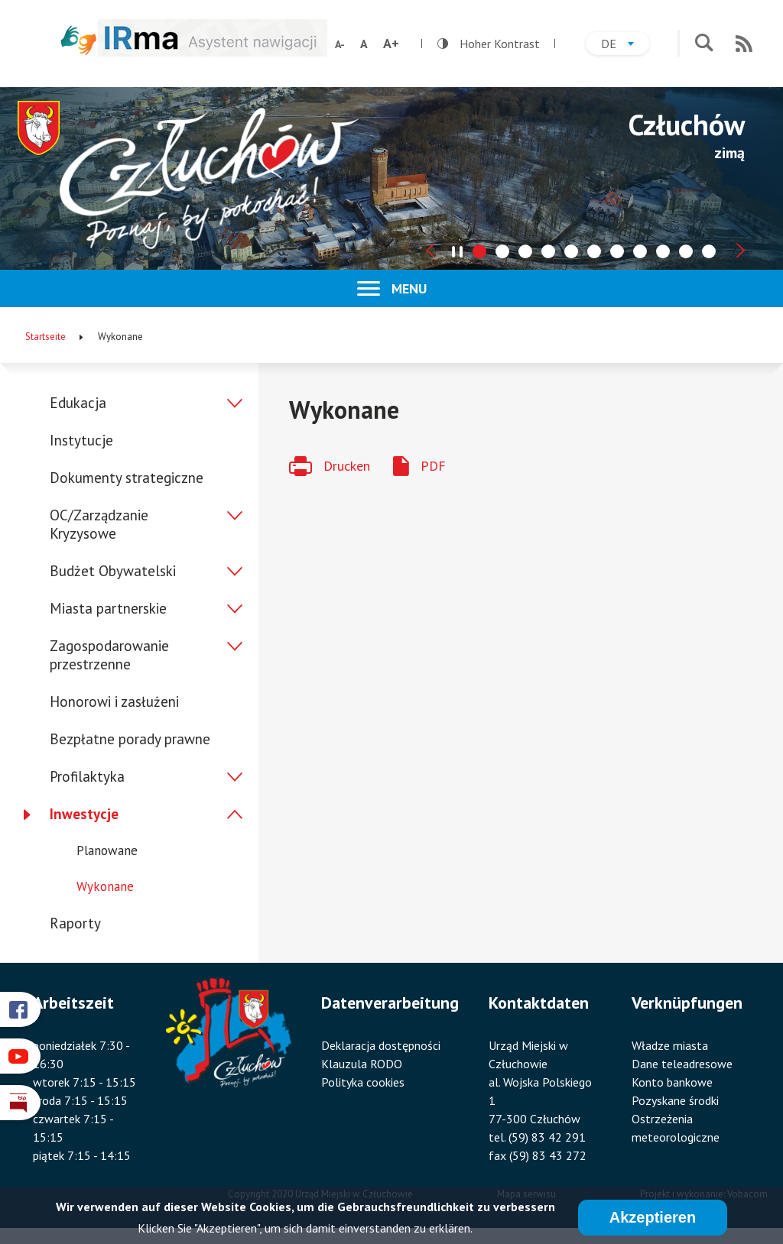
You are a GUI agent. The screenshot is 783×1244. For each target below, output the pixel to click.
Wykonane (105, 886)
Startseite (45, 336)
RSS (744, 43)
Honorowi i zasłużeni (114, 701)
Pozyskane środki (675, 1100)
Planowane (107, 850)
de (625, 45)
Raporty (75, 923)
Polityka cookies (362, 1082)
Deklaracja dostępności (380, 1045)
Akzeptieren (652, 1219)
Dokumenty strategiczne (126, 477)
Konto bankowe (672, 1082)
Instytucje (81, 440)
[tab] (479, 251)
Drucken (346, 466)
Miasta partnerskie (108, 608)
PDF (433, 466)
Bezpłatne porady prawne (130, 739)
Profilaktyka (87, 776)
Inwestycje (84, 814)
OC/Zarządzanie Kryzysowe (99, 524)
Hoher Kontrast (488, 43)
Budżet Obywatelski (113, 571)
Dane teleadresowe (682, 1063)
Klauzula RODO (361, 1063)
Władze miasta (670, 1045)
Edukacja (78, 403)
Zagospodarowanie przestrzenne (109, 655)
